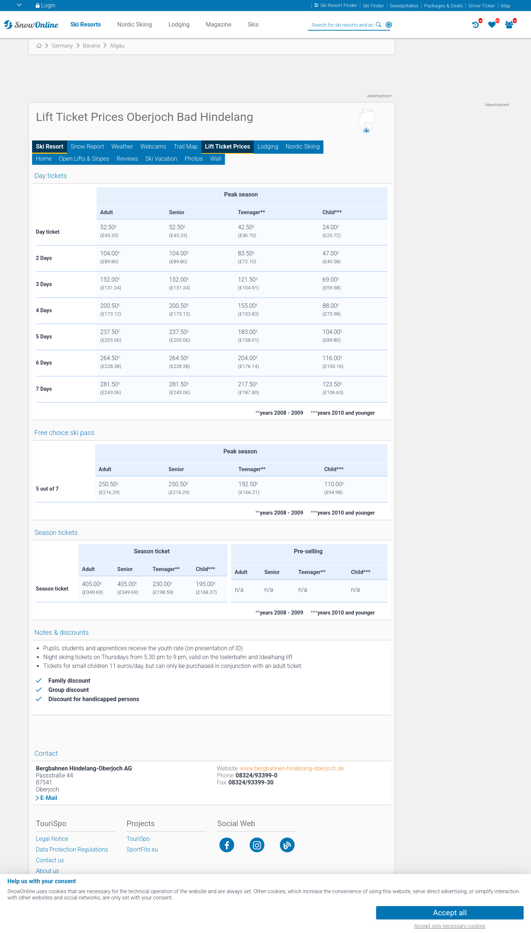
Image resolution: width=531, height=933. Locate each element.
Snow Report (87, 146)
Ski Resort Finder (338, 5)
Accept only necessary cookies (449, 926)
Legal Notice (52, 838)
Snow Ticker (482, 5)
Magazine (219, 24)
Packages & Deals (443, 5)
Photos (194, 158)
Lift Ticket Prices (227, 146)
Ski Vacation (161, 158)
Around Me (388, 24)
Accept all (449, 912)
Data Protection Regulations (72, 849)
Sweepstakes (404, 5)
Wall (215, 158)
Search (378, 24)
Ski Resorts (85, 24)
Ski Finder (373, 5)
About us (47, 870)
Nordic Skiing (303, 146)
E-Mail (48, 798)
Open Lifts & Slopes (84, 158)
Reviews (127, 158)
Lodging (267, 146)
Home (44, 158)
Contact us (50, 860)
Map (505, 5)
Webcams (153, 146)
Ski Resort (49, 146)
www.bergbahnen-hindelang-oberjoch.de (292, 768)
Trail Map (186, 146)
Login (48, 5)
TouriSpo (138, 838)
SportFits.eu (142, 849)
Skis (252, 24)
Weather (122, 146)
